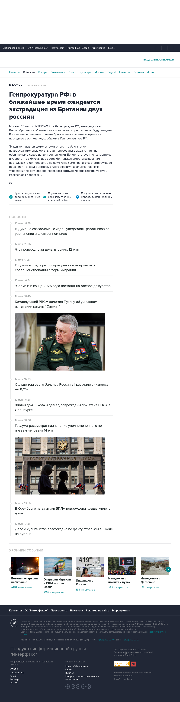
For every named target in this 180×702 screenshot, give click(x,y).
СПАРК (14, 669)
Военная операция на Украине (24, 580)
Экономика (58, 72)
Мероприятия (121, 610)
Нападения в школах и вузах (119, 580)
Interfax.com (57, 47)
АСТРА (14, 682)
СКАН (68, 669)
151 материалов (150, 587)
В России (29, 72)
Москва (99, 72)
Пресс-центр (59, 610)
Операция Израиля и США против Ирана (57, 583)
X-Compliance (17, 672)
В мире (42, 72)
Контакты (15, 610)
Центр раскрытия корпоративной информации (82, 678)
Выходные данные (123, 675)
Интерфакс (90, 59)
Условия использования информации (133, 672)
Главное (14, 72)
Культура (85, 72)
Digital (112, 72)
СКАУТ (14, 676)
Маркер (14, 679)
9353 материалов (21, 587)
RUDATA (69, 673)
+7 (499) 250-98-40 (105, 640)
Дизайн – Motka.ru (123, 679)
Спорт (72, 72)
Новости (124, 72)
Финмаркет (98, 47)
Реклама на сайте (97, 610)
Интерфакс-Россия (78, 47)
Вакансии (76, 610)
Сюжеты (138, 72)
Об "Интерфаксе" (38, 47)
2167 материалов (54, 592)
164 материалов (85, 589)
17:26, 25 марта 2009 (35, 85)
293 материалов (118, 587)
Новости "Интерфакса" (76, 666)
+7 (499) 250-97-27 (130, 640)
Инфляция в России (85, 582)
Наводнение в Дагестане (150, 580)
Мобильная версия (13, 47)
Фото (150, 72)
